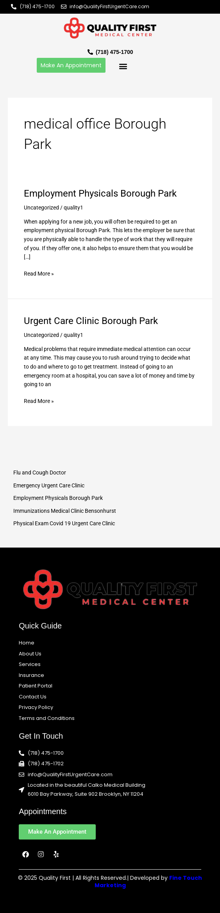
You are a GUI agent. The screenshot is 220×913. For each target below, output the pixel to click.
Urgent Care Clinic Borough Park (91, 320)
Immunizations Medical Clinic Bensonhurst (64, 511)
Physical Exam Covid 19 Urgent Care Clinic (64, 523)
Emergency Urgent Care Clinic (48, 485)
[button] (122, 66)
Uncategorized (41, 207)
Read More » (39, 273)
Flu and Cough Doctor (39, 472)
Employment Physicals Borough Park (100, 193)
